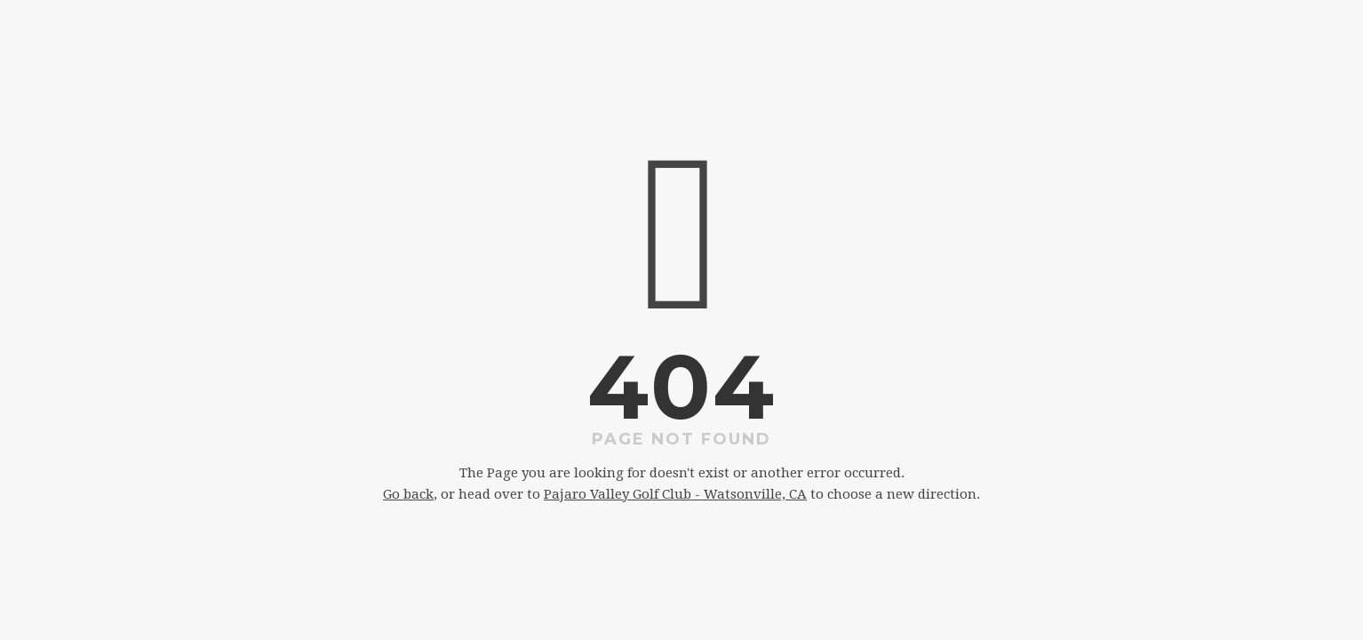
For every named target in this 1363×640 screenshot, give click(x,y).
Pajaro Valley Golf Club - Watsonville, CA (675, 494)
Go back (408, 494)
